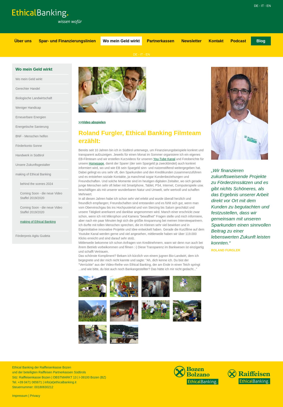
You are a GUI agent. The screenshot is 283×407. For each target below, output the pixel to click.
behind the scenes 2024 (36, 184)
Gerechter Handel (27, 88)
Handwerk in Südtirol (29, 155)
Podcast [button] (238, 41)
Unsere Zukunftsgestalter (32, 165)
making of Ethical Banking (33, 174)
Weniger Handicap (28, 107)
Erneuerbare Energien (30, 117)
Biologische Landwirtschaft (33, 98)
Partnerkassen (160, 41)
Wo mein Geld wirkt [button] (121, 41)
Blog (260, 41)
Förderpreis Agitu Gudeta (32, 236)
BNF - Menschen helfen (31, 136)
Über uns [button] (23, 41)
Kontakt (216, 41)
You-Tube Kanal (164, 159)
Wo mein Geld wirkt (28, 79)
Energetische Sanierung (31, 126)
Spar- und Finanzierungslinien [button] (67, 41)
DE (256, 6)
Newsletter (191, 41)
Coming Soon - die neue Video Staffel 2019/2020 (41, 196)
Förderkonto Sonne (28, 145)
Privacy (35, 395)
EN (269, 6)
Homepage (96, 163)
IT (262, 6)
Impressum (19, 395)
